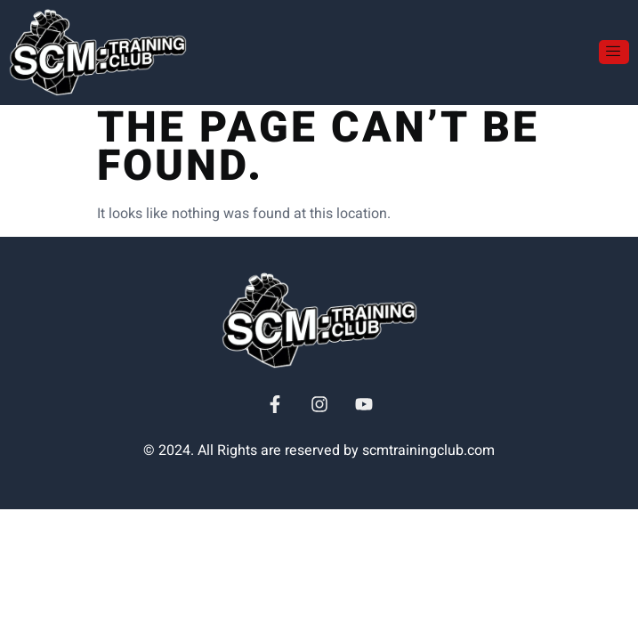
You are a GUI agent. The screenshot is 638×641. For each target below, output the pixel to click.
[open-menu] (614, 52)
